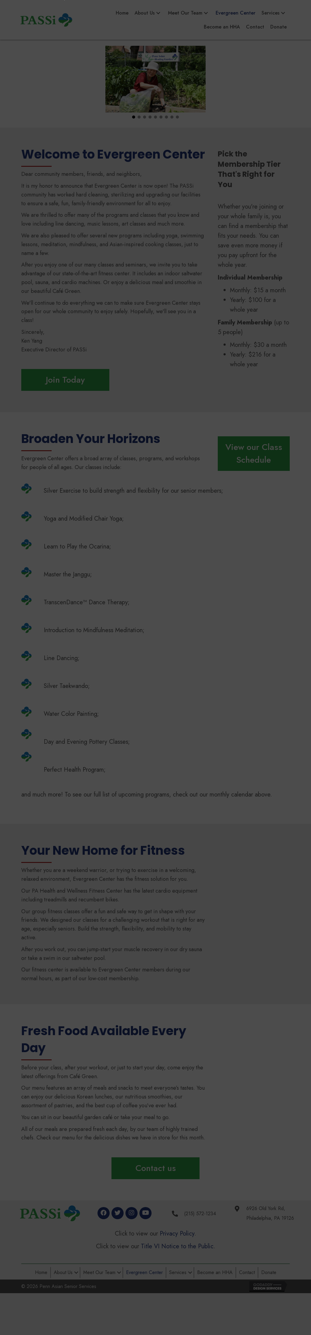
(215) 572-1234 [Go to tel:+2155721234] (200, 1213)
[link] (122, 13)
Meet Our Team (99, 1272)
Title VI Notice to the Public (177, 1246)
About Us (63, 1272)
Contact (247, 1272)
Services (177, 1272)
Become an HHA (215, 1272)
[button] (133, 117)
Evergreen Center (144, 1272)
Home (41, 1272)
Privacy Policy (177, 1233)
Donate (268, 1272)
